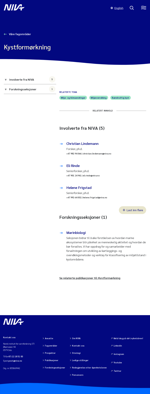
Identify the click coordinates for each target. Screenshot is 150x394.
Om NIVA (76, 338)
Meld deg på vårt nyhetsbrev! (128, 338)
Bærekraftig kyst (120, 97)
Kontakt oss (78, 345)
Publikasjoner (51, 360)
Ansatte (49, 338)
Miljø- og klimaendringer (73, 97)
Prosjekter (50, 353)
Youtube (118, 362)
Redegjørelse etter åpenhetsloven (89, 367)
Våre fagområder (19, 34)
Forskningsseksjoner (32, 89)
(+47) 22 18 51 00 (14, 356)
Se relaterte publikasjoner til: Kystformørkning (89, 278)
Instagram (119, 354)
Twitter (117, 371)
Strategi (76, 353)
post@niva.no (15, 360)
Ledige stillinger (80, 360)
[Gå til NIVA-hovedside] (54, 8)
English (117, 8)
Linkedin (118, 345)
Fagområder (51, 345)
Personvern (77, 374)
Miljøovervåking (99, 97)
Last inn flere (132, 210)
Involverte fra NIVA (32, 79)
